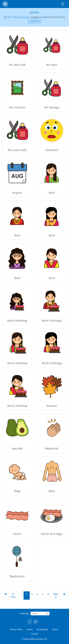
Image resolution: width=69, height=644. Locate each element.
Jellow (34, 12)
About (55, 629)
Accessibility (42, 629)
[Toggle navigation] (63, 4)
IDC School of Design (18, 17)
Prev (13, 595)
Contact (34, 633)
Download (34, 21)
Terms (30, 629)
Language (24, 613)
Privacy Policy (16, 629)
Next (55, 595)
